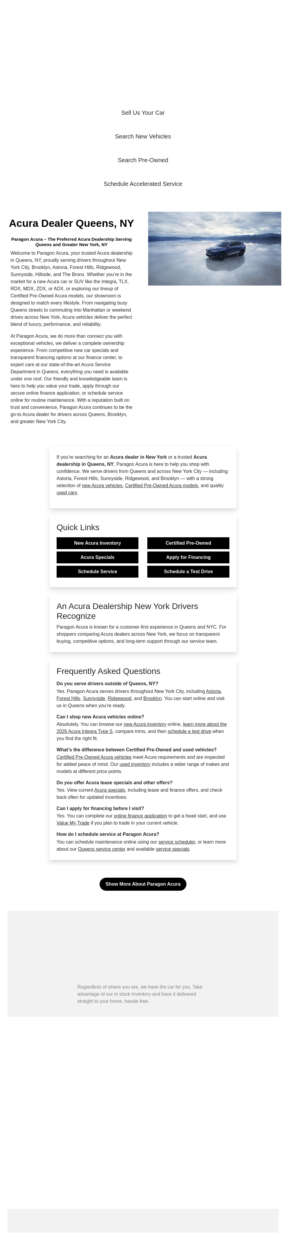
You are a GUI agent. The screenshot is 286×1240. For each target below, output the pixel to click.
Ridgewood (119, 698)
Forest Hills (68, 698)
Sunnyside (94, 698)
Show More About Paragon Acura (143, 884)
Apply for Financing (188, 557)
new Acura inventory (145, 724)
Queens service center (101, 849)
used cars (67, 492)
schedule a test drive (189, 731)
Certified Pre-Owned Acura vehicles (94, 757)
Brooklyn (152, 698)
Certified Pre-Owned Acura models (161, 485)
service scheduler (176, 841)
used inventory (134, 764)
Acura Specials (98, 557)
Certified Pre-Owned (188, 543)
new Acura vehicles (102, 485)
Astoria (213, 691)
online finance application (140, 815)
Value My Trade (73, 822)
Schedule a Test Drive (188, 571)
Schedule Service (97, 571)
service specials (172, 849)
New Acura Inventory (97, 543)
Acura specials (109, 790)
